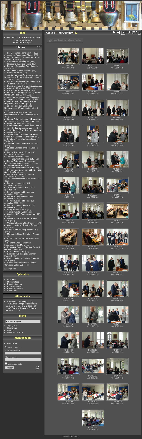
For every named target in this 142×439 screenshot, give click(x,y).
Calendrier (11, 290)
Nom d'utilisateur (12, 350)
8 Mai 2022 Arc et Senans (18, 90)
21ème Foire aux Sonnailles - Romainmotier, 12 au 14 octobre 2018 (21, 113)
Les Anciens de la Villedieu (19, 70)
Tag (59, 32)
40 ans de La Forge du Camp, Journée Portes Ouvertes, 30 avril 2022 (23, 93)
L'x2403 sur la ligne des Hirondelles (23, 238)
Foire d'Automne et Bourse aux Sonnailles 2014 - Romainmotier (19, 162)
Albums (20, 47)
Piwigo (76, 436)
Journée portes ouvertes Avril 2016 (22, 143)
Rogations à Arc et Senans (19, 64)
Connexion (12, 343)
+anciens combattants (29, 37)
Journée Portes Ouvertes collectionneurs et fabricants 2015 (19, 157)
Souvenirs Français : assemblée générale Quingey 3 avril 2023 (21, 305)
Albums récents (14, 286)
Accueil (50, 32)
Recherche (12, 328)
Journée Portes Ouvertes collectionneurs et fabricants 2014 (19, 166)
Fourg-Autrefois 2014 (16, 209)
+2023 (15, 37)
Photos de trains (14, 73)
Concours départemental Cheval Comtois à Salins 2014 (20, 263)
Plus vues (11, 279)
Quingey (67, 32)
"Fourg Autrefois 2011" (17, 212)
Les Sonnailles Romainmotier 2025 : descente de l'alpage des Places (21, 54)
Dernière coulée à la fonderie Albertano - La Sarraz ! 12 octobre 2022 (23, 87)
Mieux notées (13, 282)
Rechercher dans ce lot (67, 40)
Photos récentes (14, 284)
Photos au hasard (15, 288)
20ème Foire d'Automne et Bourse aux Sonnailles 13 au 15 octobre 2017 (22, 120)
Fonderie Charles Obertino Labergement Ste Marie (17, 244)
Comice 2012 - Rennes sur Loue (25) (23, 214)
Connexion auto (13, 364)
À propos (11, 330)
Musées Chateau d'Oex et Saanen (22, 148)
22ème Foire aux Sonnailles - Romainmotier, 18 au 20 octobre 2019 (21, 107)
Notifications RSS (15, 332)
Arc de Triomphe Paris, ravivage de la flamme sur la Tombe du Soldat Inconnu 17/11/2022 (22, 77)
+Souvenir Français (22, 42)
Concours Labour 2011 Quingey (21, 223)
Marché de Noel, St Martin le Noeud (23, 234)
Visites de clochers (15, 251)
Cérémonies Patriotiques (18, 61)
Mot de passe (11, 357)
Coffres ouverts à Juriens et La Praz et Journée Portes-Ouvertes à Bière (22, 127)
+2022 (7, 37)
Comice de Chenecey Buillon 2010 (22, 229)
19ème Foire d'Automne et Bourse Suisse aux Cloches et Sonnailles (21, 135)
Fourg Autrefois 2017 (16, 123)
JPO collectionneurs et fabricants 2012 (24, 179)
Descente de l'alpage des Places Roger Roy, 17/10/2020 (20, 102)
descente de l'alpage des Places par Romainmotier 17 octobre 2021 (21, 98)
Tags (9, 325)
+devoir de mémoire (22, 40)
